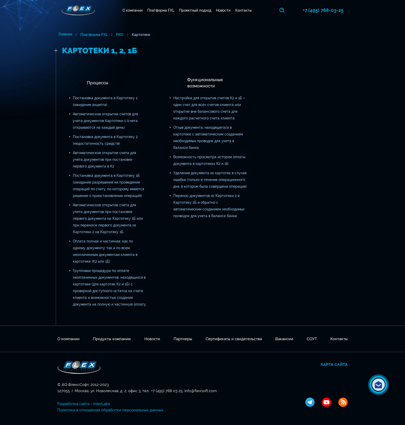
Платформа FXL (161, 10)
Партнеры (183, 339)
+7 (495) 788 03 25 (167, 391)
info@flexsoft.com (200, 391)
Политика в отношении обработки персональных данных (110, 410)
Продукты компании (112, 339)
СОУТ (312, 339)
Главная (64, 35)
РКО (118, 35)
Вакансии (284, 339)
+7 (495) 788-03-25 (327, 10)
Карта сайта (334, 364)
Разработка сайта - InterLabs (83, 403)
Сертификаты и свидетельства (234, 339)
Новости (224, 10)
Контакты (244, 10)
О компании (133, 10)
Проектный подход (196, 10)
